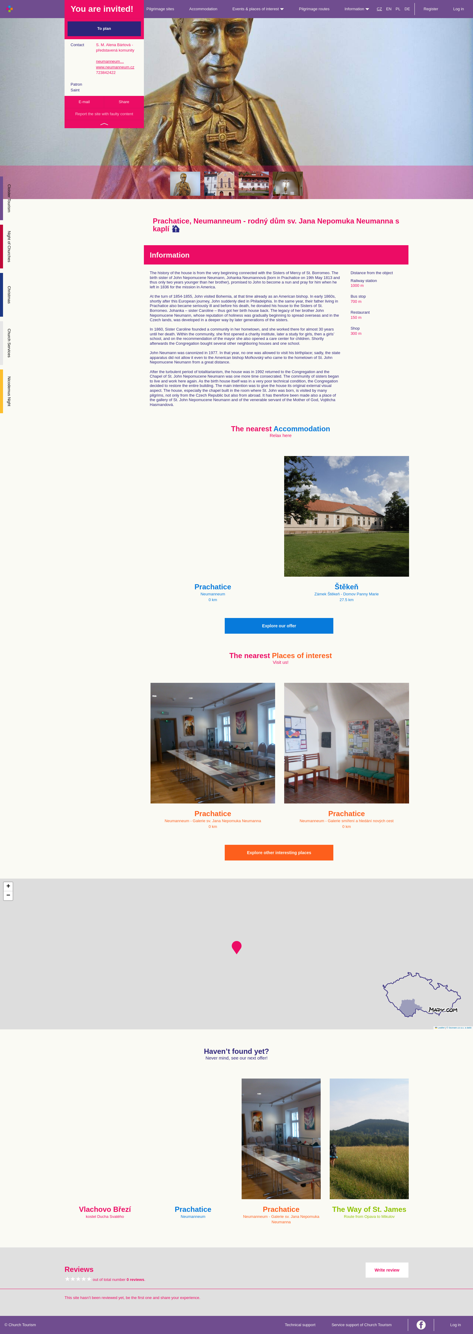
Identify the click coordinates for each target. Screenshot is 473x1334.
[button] (237, 947)
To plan (104, 28)
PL (398, 9)
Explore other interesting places (279, 852)
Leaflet (440, 1027)
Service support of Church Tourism (362, 1325)
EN (389, 9)
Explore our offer (279, 625)
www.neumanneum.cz (115, 67)
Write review (387, 1270)
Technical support (300, 1325)
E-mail (84, 102)
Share (124, 102)
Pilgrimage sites (160, 9)
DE (407, 9)
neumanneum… (110, 61)
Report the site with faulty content (104, 114)
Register (431, 9)
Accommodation (203, 9)
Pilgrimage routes (314, 9)
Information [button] (356, 9)
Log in (458, 9)
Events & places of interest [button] (258, 9)
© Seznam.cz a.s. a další (458, 1027)
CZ (379, 9)
